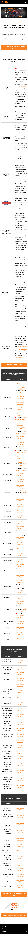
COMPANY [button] (3, 926)
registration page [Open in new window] (23, 86)
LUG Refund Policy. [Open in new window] (19, 357)
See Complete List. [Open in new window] (22, 346)
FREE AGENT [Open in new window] (20, 385)
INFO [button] (2, 928)
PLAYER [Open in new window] (22, 383)
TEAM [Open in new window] (18, 383)
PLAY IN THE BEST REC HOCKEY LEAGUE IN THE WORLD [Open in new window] (14, 47)
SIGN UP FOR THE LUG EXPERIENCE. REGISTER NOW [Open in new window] (14, 894)
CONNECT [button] (3, 931)
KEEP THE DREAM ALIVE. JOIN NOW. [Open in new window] (14, 364)
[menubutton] (26, 2)
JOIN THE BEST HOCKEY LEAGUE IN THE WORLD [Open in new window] (14, 915)
